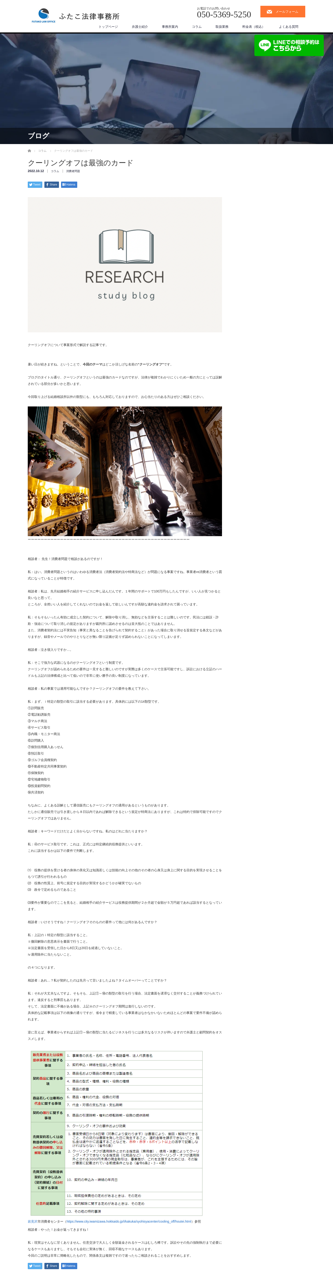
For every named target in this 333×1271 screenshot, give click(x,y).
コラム (197, 26)
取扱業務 (222, 26)
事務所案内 (170, 26)
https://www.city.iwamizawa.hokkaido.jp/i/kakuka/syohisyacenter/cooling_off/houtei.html (129, 1221)
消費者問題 (73, 171)
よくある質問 (288, 26)
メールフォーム (287, 11)
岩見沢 (32, 1221)
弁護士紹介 (140, 26)
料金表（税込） (253, 26)
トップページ (108, 26)
